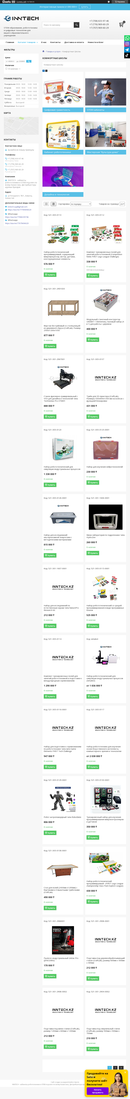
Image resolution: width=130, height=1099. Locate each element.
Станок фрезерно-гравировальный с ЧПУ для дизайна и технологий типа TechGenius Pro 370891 (61, 398)
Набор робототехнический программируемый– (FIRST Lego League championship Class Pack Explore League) (104, 883)
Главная (10, 42)
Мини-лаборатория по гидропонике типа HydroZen (105, 536)
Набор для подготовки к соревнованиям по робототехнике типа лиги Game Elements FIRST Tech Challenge (62, 748)
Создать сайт (21, 2)
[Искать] (76, 25)
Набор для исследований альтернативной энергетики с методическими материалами (58, 537)
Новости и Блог (95, 42)
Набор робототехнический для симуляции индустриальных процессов (62, 468)
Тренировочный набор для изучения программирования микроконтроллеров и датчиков (105, 819)
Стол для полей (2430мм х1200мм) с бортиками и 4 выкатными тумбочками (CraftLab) (62, 889)
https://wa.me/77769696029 (19, 210)
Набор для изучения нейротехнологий (104, 467)
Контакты (55, 42)
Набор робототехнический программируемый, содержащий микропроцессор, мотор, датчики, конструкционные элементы (59, 255)
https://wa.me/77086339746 (17, 217)
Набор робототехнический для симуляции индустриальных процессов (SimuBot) (104, 678)
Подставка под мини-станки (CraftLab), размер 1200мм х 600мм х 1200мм (62, 1029)
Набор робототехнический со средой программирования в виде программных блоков (105, 607)
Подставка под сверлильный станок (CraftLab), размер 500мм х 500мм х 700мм (103, 1030)
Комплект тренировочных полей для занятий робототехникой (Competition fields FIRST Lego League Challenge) (104, 254)
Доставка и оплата (74, 42)
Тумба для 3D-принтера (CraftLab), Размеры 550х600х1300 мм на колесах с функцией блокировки (105, 398)
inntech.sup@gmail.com (17, 207)
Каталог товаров (26, 42)
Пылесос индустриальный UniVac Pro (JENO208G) (61, 959)
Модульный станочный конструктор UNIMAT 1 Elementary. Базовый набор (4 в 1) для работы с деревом (105, 321)
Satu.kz (76, 1082)
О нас (43, 42)
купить (84, 6)
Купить (51, 274)
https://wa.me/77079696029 (17, 223)
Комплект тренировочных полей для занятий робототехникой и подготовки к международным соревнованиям (63, 678)
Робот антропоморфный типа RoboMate (62, 817)
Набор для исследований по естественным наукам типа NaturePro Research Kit (61, 607)
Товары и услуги (53, 51)
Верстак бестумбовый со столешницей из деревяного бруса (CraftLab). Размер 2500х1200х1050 (62, 328)
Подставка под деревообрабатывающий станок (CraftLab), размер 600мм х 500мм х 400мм (105, 960)
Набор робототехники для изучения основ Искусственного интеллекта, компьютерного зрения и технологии (103, 748)
